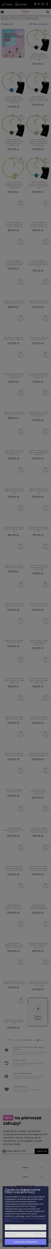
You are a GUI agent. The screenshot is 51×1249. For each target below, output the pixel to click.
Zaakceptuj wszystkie (25, 1242)
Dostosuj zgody (25, 1234)
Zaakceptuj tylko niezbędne (25, 1227)
